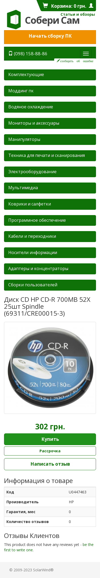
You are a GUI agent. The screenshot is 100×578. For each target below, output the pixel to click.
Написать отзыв (50, 464)
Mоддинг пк (21, 91)
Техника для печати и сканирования (46, 155)
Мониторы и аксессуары (33, 123)
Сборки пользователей (32, 285)
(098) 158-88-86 (27, 53)
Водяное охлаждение (30, 107)
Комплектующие (26, 74)
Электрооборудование (32, 172)
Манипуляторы (24, 139)
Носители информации (32, 252)
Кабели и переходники (32, 236)
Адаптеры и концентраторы (38, 268)
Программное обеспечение (37, 220)
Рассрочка (50, 450)
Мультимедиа (23, 188)
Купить (50, 439)
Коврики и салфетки (29, 204)
